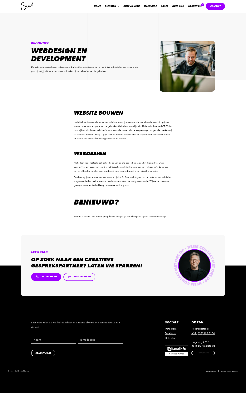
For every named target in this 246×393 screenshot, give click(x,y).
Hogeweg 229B (200, 342)
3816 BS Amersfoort (203, 346)
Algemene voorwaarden (229, 371)
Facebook (170, 333)
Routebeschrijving (203, 353)
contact (215, 6)
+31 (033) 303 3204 (203, 333)
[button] (112, 6)
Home (97, 6)
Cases (164, 6)
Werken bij (195, 6)
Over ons (178, 6)
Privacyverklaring (210, 371)
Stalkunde (150, 6)
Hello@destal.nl (200, 329)
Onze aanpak (131, 6)
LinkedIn (170, 338)
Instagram (171, 329)
